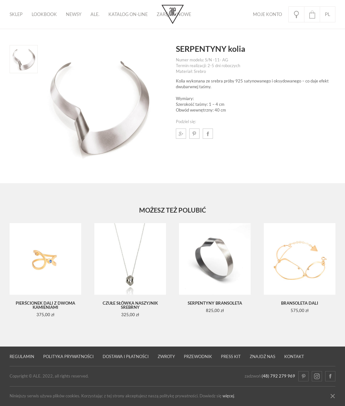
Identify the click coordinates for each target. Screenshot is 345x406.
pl (327, 14)
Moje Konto (267, 14)
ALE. (94, 14)
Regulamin (22, 357)
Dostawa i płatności (126, 357)
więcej (228, 396)
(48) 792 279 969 (278, 376)
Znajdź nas (262, 357)
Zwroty (166, 357)
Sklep (16, 14)
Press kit (231, 357)
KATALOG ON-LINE (128, 14)
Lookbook (44, 14)
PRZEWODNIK (198, 357)
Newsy (74, 14)
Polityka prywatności (68, 357)
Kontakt (294, 357)
